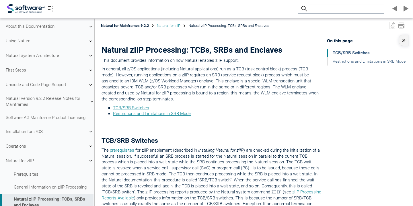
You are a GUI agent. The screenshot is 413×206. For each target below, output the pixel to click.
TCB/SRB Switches (131, 107)
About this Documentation (49, 26)
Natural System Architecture (49, 56)
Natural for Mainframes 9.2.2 (125, 25)
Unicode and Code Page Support (49, 85)
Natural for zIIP (49, 161)
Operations (49, 146)
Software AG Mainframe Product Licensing (45, 117)
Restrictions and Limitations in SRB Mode (152, 113)
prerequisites (122, 150)
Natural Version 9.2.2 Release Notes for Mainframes (49, 101)
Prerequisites (26, 174)
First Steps (49, 70)
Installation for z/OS (49, 131)
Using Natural (49, 41)
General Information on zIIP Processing (50, 187)
